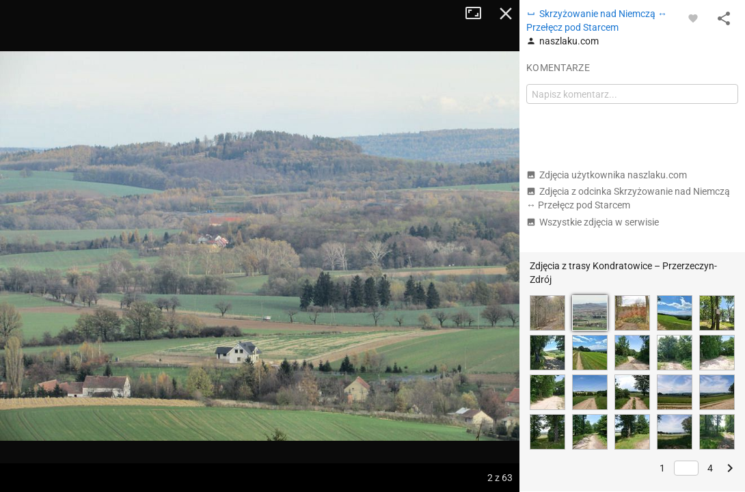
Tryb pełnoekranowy (478, 13)
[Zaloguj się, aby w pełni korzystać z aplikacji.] (693, 17)
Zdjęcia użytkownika (606, 174)
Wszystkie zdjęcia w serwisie (592, 222)
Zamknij (505, 13)
